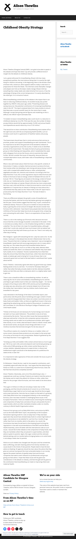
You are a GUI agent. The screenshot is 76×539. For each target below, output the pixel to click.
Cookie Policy (35, 534)
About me (17, 17)
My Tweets (63, 69)
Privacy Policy (13, 493)
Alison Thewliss (25, 5)
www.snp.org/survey (46, 481)
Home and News (6, 17)
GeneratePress (48, 536)
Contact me (27, 17)
